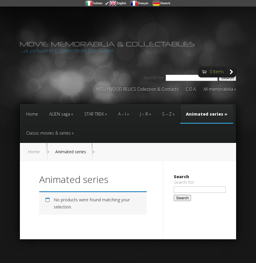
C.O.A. (191, 89)
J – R (144, 114)
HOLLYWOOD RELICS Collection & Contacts (138, 89)
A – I (122, 114)
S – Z (167, 114)
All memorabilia (218, 89)
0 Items (217, 71)
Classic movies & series (48, 133)
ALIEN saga (59, 114)
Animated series (206, 117)
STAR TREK (94, 114)
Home (32, 114)
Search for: (184, 182)
